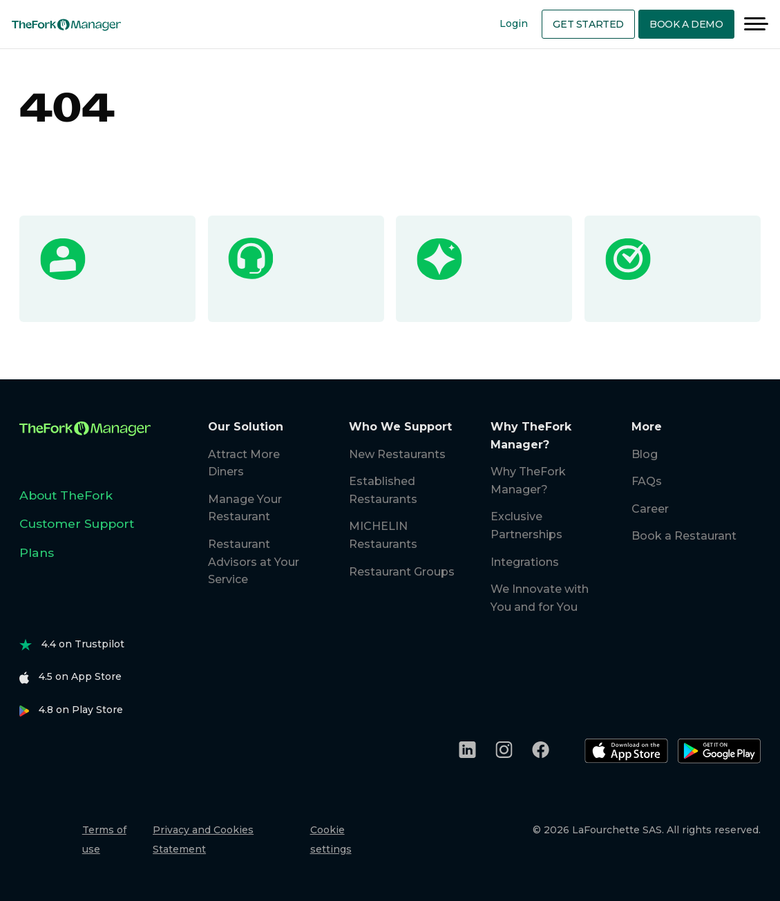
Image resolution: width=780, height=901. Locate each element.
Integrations (525, 562)
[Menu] (756, 24)
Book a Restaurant (683, 535)
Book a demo (686, 24)
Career (650, 508)
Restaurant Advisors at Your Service (253, 562)
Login (514, 23)
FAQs (646, 481)
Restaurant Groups (402, 571)
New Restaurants (397, 454)
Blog (644, 454)
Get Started (588, 24)
